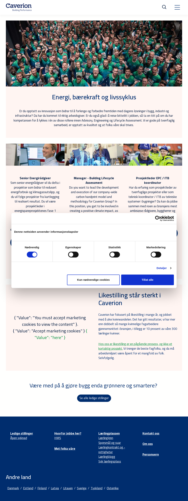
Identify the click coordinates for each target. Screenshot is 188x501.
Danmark (13, 488)
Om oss (147, 444)
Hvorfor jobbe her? (67, 433)
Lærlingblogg (106, 457)
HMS (57, 438)
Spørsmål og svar (109, 443)
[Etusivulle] (19, 7)
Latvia (55, 488)
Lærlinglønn (105, 438)
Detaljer (162, 268)
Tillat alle (147, 279)
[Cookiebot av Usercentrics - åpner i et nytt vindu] (158, 218)
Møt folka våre (64, 449)
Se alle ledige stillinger (94, 398)
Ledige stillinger (21, 433)
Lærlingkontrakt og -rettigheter (111, 449)
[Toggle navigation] (177, 7)
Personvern (150, 454)
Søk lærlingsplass (109, 461)
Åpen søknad (18, 438)
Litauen (68, 488)
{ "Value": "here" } (61, 334)
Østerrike (113, 488)
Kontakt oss (150, 433)
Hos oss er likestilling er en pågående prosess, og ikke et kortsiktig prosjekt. (135, 346)
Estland (28, 488)
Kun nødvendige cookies (93, 279)
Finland (42, 488)
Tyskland (96, 488)
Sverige (81, 488)
